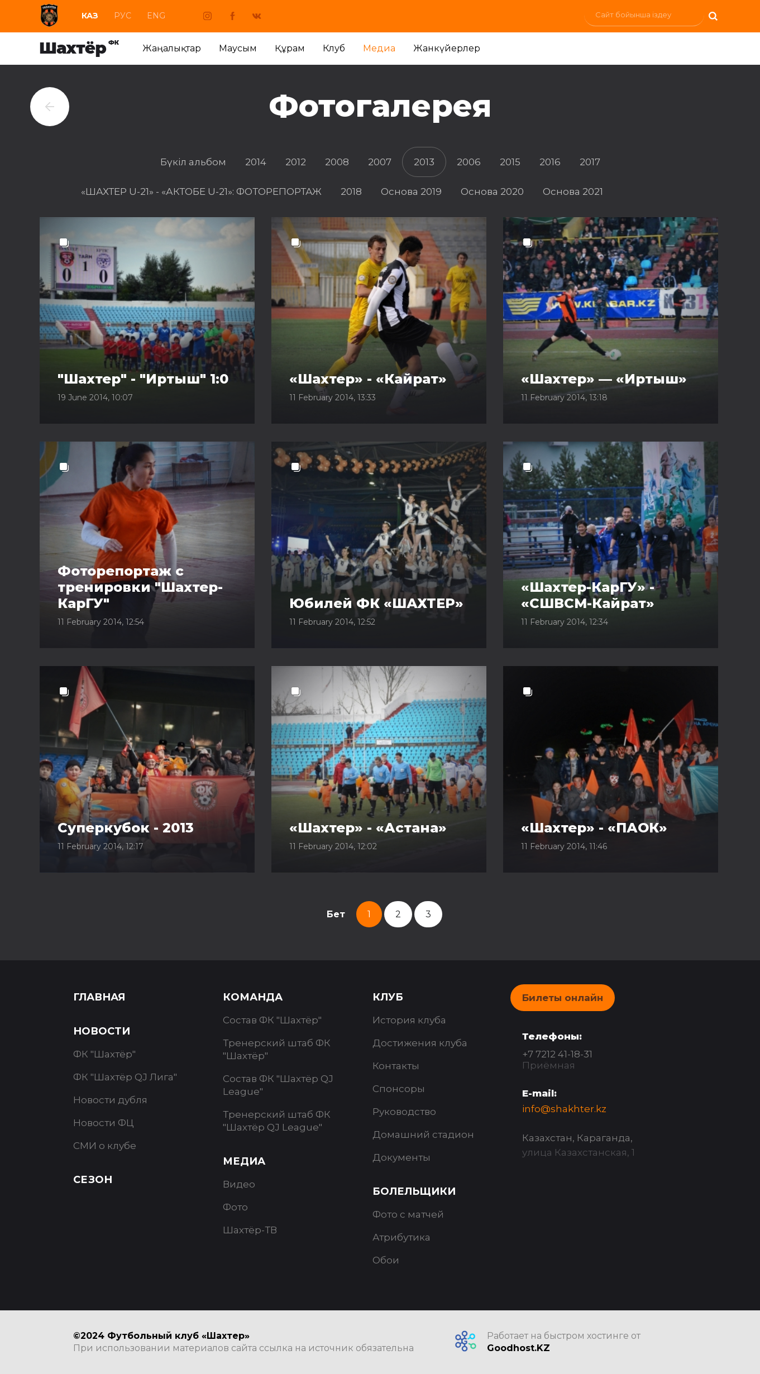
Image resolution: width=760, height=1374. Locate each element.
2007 (379, 161)
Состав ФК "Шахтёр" (272, 1020)
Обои (385, 1260)
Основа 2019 (411, 191)
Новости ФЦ (103, 1122)
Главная (99, 997)
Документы (401, 1157)
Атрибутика (401, 1237)
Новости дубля (110, 1099)
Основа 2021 (573, 191)
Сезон (92, 1180)
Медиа (379, 48)
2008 (337, 161)
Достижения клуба (419, 1043)
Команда (253, 997)
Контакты (395, 1065)
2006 (469, 161)
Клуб (334, 48)
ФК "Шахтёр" (104, 1054)
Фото (235, 1207)
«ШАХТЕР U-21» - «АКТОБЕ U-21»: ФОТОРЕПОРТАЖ (201, 191)
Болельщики (414, 1191)
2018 (351, 191)
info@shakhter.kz (564, 1108)
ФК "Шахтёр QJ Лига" (125, 1077)
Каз (90, 16)
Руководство (404, 1111)
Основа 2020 (492, 191)
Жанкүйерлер (446, 48)
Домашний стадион (423, 1134)
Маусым (238, 48)
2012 (295, 161)
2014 (255, 161)
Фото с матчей (408, 1214)
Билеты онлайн (562, 997)
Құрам (290, 48)
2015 (510, 161)
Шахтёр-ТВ (250, 1230)
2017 (590, 161)
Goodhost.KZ (518, 1348)
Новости (101, 1031)
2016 (550, 161)
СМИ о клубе (104, 1145)
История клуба (409, 1020)
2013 (424, 161)
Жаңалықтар (171, 48)
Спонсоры (398, 1088)
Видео (239, 1184)
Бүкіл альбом (193, 161)
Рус (122, 16)
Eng (156, 16)
